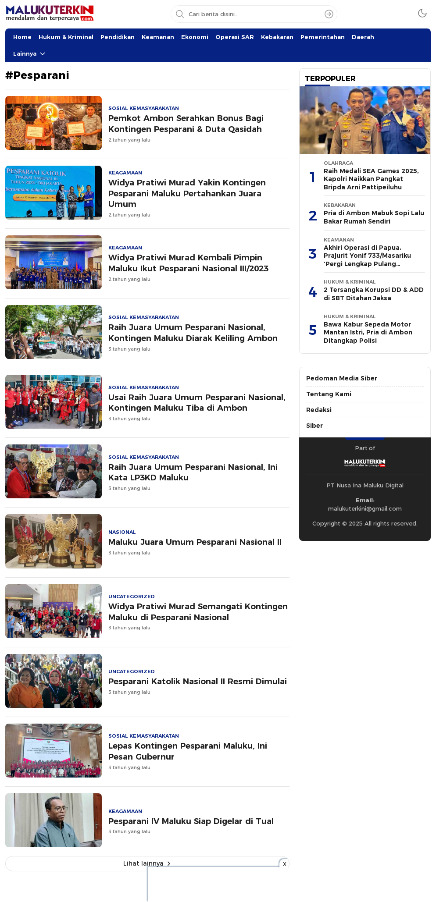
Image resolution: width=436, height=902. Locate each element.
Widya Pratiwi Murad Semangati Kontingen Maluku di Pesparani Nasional (198, 611)
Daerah (363, 36)
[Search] (329, 14)
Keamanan (158, 36)
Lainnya (24, 53)
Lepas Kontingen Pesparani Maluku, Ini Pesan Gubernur (187, 751)
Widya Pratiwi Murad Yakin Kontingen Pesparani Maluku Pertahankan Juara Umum (187, 194)
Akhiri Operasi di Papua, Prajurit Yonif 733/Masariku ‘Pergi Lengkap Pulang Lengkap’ (367, 260)
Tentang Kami (328, 394)
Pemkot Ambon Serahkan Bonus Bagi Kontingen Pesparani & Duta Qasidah (186, 123)
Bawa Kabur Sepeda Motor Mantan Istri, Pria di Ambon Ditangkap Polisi (368, 332)
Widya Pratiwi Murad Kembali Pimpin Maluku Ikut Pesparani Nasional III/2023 (188, 262)
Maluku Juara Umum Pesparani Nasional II (195, 542)
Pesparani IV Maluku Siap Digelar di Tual (191, 821)
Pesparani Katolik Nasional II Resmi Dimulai (197, 681)
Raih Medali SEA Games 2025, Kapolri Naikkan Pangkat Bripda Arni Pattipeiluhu (371, 179)
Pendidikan (117, 36)
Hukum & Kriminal (66, 36)
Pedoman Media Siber (341, 378)
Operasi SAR (234, 36)
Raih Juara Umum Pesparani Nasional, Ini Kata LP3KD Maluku (193, 472)
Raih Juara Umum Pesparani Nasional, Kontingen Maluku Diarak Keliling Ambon (193, 332)
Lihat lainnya (143, 863)
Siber (314, 425)
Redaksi (319, 409)
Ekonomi (194, 36)
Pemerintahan (322, 36)
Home (22, 36)
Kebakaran (277, 36)
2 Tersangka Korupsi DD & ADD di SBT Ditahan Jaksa (374, 294)
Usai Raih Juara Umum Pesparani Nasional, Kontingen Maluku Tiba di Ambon (197, 402)
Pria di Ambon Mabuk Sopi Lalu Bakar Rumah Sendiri (374, 217)
